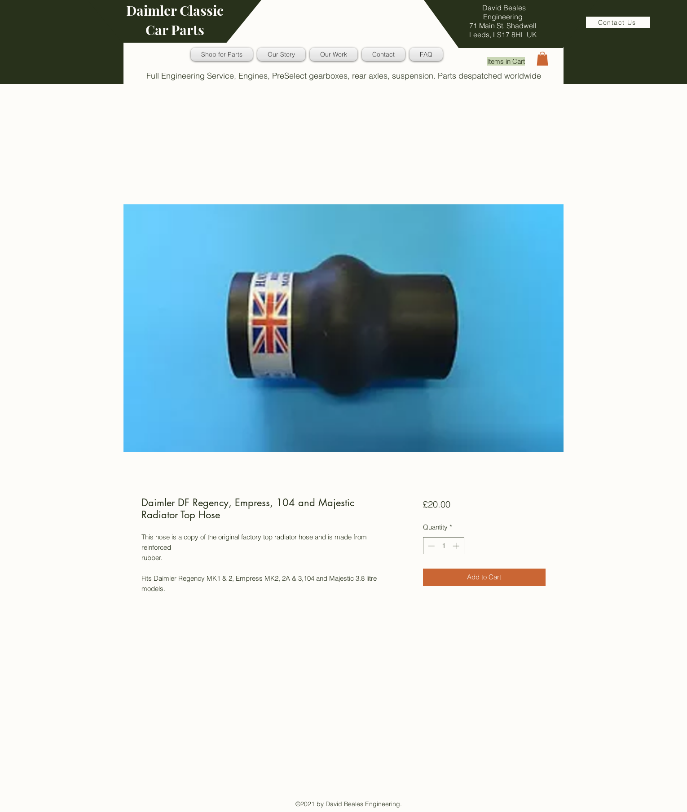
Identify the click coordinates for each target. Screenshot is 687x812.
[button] (542, 59)
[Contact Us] (618, 22)
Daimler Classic (175, 10)
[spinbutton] (443, 546)
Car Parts (174, 30)
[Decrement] (430, 546)
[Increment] (457, 546)
